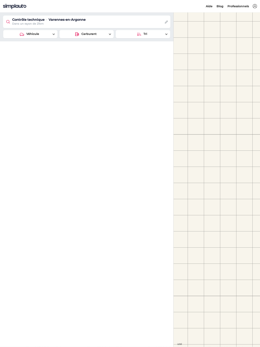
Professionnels (238, 6)
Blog (219, 6)
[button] (255, 6)
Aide (209, 6)
